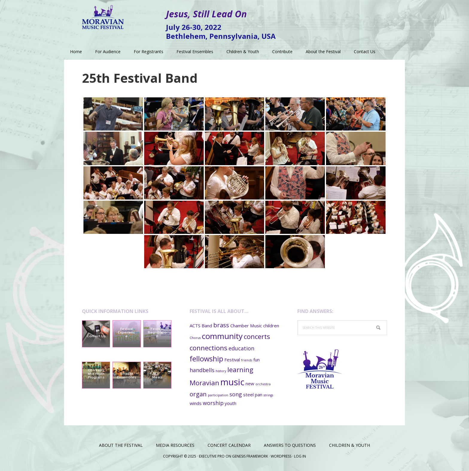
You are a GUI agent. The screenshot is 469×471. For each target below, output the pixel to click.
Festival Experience (126, 332)
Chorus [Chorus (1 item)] (195, 338)
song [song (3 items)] (235, 394)
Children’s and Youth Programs (96, 373)
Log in (300, 456)
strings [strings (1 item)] (268, 395)
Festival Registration (157, 332)
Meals (157, 377)
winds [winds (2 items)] (196, 403)
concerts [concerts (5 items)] (257, 336)
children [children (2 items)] (271, 326)
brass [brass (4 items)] (221, 325)
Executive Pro (212, 456)
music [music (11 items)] (232, 382)
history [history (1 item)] (221, 371)
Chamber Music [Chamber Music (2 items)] (246, 326)
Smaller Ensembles (126, 375)
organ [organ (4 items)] (198, 394)
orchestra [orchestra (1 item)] (263, 384)
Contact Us (96, 336)
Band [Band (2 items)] (207, 326)
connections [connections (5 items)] (208, 347)
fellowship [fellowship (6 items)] (206, 358)
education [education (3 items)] (241, 348)
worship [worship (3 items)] (213, 402)
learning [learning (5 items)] (240, 369)
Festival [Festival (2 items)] (232, 360)
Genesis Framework (250, 456)
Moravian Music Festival (103, 15)
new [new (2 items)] (250, 383)
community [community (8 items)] (222, 336)
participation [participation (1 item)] (218, 395)
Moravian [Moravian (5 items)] (204, 382)
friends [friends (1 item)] (246, 360)
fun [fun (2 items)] (256, 360)
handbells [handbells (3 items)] (202, 370)
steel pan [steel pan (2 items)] (252, 395)
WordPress (281, 456)
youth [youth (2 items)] (230, 403)
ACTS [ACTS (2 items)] (195, 326)
